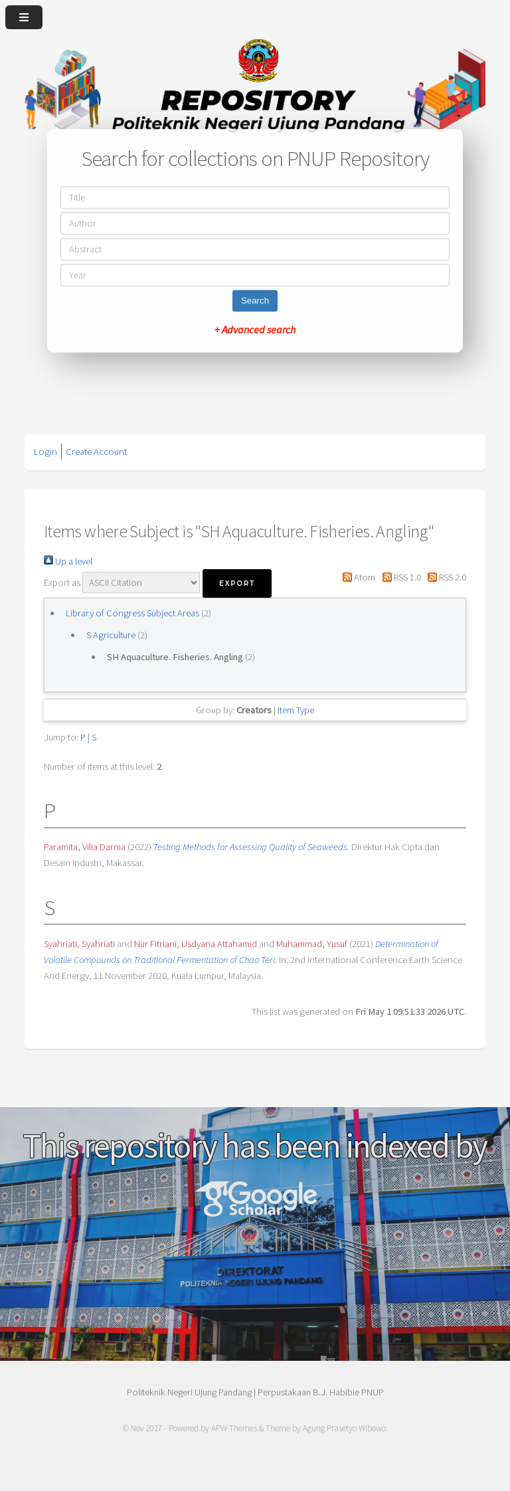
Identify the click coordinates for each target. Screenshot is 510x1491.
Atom (356, 577)
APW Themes (234, 1428)
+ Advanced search (255, 330)
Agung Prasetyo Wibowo (344, 1428)
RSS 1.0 (398, 577)
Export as (62, 582)
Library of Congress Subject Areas (132, 613)
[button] (237, 583)
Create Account (96, 452)
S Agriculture (110, 635)
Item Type (296, 710)
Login (45, 452)
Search (255, 301)
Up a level (68, 561)
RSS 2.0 (444, 577)
